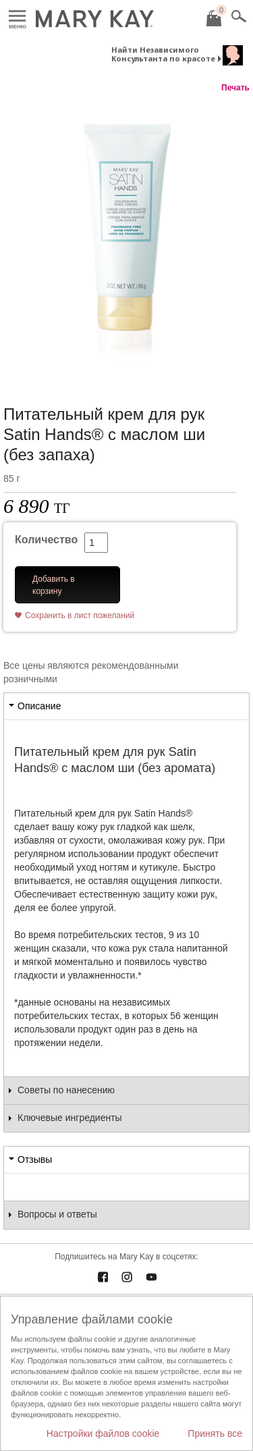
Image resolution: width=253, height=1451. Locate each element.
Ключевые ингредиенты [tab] (70, 1117)
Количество (46, 539)
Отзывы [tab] (35, 1159)
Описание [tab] (39, 706)
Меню (17, 16)
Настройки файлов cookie (103, 1433)
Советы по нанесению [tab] (66, 1090)
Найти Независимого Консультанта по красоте (163, 54)
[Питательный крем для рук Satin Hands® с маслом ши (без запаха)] (126, 236)
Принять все (215, 1433)
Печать (235, 87)
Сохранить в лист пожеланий (79, 615)
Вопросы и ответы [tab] (57, 1214)
